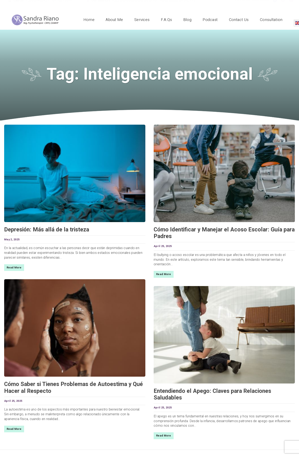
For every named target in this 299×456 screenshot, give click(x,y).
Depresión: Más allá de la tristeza (46, 229)
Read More (14, 267)
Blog (187, 20)
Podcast (210, 20)
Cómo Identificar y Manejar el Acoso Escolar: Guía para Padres (224, 233)
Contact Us (239, 20)
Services (142, 20)
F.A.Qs (166, 20)
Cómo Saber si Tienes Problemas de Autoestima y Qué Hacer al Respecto (73, 387)
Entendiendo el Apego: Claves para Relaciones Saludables (212, 394)
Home (88, 20)
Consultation (271, 20)
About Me (114, 20)
